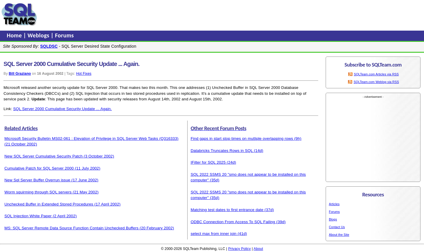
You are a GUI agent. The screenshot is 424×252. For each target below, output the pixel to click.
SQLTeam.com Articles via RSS (376, 74)
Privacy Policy (239, 249)
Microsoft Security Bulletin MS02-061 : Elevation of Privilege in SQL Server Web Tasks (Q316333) (91, 138)
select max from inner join (213, 233)
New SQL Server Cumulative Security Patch (43, 156)
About (258, 249)
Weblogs (39, 35)
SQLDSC (49, 46)
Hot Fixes (83, 74)
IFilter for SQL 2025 (208, 162)
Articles (334, 204)
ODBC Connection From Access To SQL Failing (233, 222)
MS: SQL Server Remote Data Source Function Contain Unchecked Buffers (71, 228)
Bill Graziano (20, 74)
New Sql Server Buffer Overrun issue (37, 180)
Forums (64, 35)
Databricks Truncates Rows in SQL (222, 150)
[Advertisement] (151, 14)
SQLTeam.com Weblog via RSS (376, 82)
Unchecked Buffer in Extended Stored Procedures (48, 204)
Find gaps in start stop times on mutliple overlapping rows (242, 138)
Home (15, 35)
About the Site (339, 234)
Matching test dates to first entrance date (227, 210)
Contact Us (337, 227)
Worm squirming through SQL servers (38, 192)
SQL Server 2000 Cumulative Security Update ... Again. (62, 109)
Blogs (333, 219)
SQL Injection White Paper (28, 216)
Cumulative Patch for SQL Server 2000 (39, 168)
